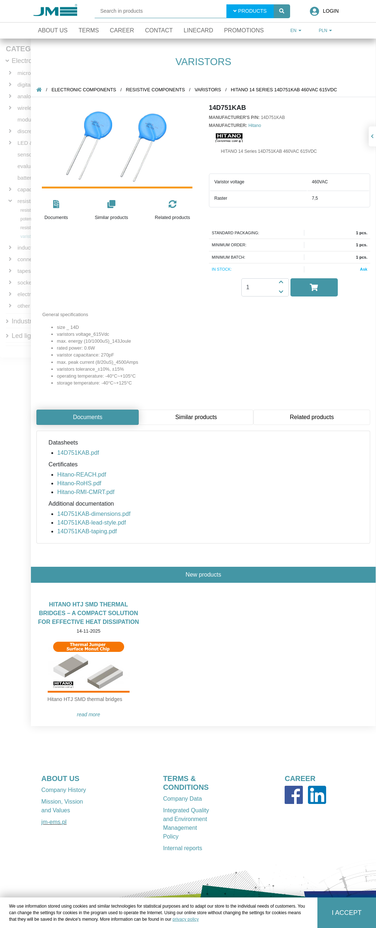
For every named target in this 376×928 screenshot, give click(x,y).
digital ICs (29, 84)
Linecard (198, 30)
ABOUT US (60, 778)
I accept (347, 912)
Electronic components (84, 89)
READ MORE (88, 714)
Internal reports (182, 848)
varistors (28, 236)
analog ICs (30, 96)
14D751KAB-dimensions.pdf (94, 514)
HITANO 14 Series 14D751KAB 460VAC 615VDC (284, 89)
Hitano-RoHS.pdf (80, 483)
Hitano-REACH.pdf (82, 474)
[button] (56, 210)
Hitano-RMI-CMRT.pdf (86, 492)
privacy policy (186, 919)
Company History (63, 790)
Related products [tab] (312, 417)
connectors (30, 259)
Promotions (244, 30)
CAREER (300, 778)
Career (122, 30)
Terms (89, 30)
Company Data (182, 799)
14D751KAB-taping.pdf (87, 531)
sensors (27, 154)
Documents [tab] (88, 417)
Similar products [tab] (196, 417)
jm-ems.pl (54, 822)
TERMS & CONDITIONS (186, 782)
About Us (53, 30)
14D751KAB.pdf (78, 453)
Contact (159, 30)
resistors (28, 210)
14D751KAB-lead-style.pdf (92, 522)
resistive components (155, 89)
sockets (26, 282)
